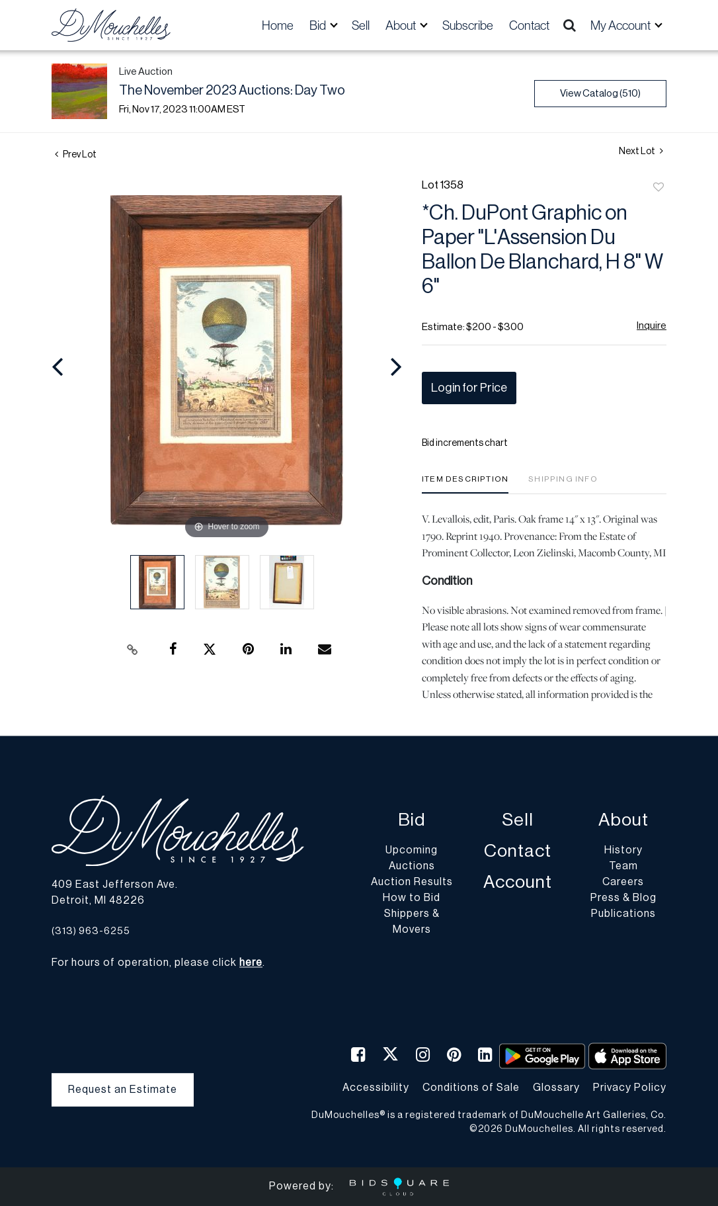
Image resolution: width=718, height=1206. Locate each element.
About (623, 821)
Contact (529, 25)
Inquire (651, 326)
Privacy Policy (629, 1087)
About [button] (401, 25)
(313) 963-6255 (91, 931)
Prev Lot (76, 154)
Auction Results (412, 882)
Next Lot (641, 151)
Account (517, 883)
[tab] (465, 484)
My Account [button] (621, 25)
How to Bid (411, 898)
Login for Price (469, 388)
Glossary (556, 1087)
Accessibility (375, 1087)
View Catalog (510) (600, 94)
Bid (411, 821)
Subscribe (467, 25)
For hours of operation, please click (157, 963)
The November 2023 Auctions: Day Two (232, 90)
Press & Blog (623, 898)
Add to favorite (658, 187)
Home (278, 25)
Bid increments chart (465, 443)
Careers (623, 882)
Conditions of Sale (471, 1087)
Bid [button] (318, 25)
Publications (623, 914)
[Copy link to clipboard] (133, 650)
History (623, 850)
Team (623, 866)
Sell (361, 25)
